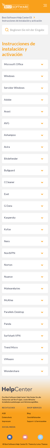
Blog (29, 413)
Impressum (6, 421)
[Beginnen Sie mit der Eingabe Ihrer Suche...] (25, 30)
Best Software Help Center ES (17, 17)
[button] (45, 5)
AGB (4, 413)
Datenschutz (7, 417)
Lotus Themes (42, 444)
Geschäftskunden (34, 417)
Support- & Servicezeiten (36, 421)
